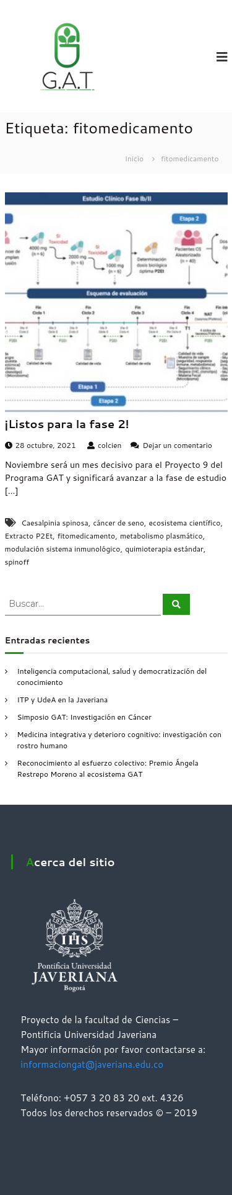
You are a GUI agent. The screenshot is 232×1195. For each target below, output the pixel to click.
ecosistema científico (185, 522)
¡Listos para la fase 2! (67, 424)
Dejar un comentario (177, 445)
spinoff (17, 562)
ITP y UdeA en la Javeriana (62, 699)
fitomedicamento (86, 535)
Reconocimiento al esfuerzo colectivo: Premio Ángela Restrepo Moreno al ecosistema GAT (108, 768)
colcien (110, 445)
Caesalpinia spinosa (54, 522)
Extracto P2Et (29, 535)
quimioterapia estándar (164, 549)
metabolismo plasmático (161, 535)
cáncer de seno (118, 522)
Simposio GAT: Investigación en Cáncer (84, 717)
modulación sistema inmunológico (63, 549)
